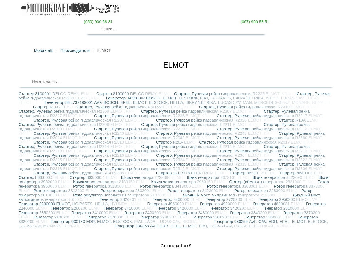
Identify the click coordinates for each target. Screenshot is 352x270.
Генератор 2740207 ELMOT (166, 217)
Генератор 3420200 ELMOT (236, 208)
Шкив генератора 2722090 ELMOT (154, 177)
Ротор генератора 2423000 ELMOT (200, 190)
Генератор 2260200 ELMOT (77, 208)
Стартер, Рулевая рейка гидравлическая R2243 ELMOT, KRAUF (217, 133)
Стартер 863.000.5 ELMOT (44, 177)
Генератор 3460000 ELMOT (179, 199)
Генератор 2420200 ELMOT (150, 212)
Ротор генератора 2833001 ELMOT (134, 190)
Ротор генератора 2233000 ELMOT (267, 190)
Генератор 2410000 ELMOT (98, 212)
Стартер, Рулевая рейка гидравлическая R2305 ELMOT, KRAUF (95, 173)
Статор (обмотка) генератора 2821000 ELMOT (273, 182)
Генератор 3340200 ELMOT (256, 212)
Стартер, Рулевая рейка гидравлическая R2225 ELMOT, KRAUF (235, 93)
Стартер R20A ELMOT (177, 142)
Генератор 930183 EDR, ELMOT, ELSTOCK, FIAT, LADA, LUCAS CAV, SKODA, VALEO (132, 221)
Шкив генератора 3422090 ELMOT (285, 177)
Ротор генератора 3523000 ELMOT (106, 186)
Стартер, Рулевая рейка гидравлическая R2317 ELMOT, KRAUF (260, 142)
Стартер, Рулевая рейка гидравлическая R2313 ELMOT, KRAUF (95, 142)
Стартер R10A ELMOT (300, 120)
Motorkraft (43, 50)
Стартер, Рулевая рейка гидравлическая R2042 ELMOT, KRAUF (155, 138)
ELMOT (176, 65)
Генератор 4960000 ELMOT (173, 204)
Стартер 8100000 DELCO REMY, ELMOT (135, 93)
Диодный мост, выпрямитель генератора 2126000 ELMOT (238, 195)
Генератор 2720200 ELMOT (231, 199)
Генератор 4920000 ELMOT (226, 204)
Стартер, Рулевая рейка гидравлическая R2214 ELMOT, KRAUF (202, 146)
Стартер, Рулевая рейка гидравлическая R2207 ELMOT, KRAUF (95, 120)
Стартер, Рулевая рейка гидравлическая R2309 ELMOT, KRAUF (79, 111)
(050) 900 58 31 (98, 22)
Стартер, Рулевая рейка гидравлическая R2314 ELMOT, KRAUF (79, 146)
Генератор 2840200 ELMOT (219, 217)
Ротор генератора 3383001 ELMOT (240, 186)
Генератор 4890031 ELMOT (279, 204)
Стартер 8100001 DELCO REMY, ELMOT (57, 93)
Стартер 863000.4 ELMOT (255, 173)
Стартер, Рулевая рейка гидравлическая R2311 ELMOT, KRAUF (137, 107)
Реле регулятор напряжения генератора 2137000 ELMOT (128, 195)
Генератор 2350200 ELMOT (45, 212)
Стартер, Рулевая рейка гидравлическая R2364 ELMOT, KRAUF (217, 155)
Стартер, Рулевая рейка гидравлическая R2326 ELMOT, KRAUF (217, 120)
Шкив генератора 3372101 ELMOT (219, 177)
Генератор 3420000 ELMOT (183, 208)
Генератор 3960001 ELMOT (271, 217)
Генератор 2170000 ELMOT (113, 217)
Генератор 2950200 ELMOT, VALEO (292, 199)
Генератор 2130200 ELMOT (60, 217)
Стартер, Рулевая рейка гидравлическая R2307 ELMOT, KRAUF (202, 111)
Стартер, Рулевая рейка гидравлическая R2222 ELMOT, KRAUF (155, 151)
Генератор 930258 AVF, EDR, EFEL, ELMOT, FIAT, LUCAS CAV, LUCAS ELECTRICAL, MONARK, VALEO (212, 226)
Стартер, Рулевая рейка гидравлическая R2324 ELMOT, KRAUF (155, 160)
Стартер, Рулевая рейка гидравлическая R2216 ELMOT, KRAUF (95, 155)
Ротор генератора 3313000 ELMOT (67, 190)
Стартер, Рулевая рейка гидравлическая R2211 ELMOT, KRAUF (202, 124)
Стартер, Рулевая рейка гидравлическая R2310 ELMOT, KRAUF (260, 107)
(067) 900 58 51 (254, 22)
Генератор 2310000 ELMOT (288, 208)
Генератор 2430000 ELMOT (203, 212)
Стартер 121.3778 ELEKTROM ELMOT (193, 173)
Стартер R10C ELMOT (54, 107)
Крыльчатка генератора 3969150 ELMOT (190, 182)
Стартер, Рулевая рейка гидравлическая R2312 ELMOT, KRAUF (155, 168)
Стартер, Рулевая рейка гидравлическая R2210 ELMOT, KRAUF (155, 129)
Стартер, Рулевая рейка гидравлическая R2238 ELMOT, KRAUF (155, 116)
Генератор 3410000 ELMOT (130, 208)
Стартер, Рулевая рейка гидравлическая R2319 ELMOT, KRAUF (217, 164)
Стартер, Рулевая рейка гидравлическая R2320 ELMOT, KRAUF (95, 164)
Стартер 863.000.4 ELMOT (95, 177)
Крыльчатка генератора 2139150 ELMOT (112, 182)
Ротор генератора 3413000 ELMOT (173, 186)
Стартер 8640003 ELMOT (304, 173)
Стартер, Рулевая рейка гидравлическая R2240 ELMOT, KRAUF (95, 133)
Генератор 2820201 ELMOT (126, 199)
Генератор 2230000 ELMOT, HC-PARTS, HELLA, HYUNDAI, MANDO (82, 204)
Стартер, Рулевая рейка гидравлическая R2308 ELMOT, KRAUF (79, 124)
